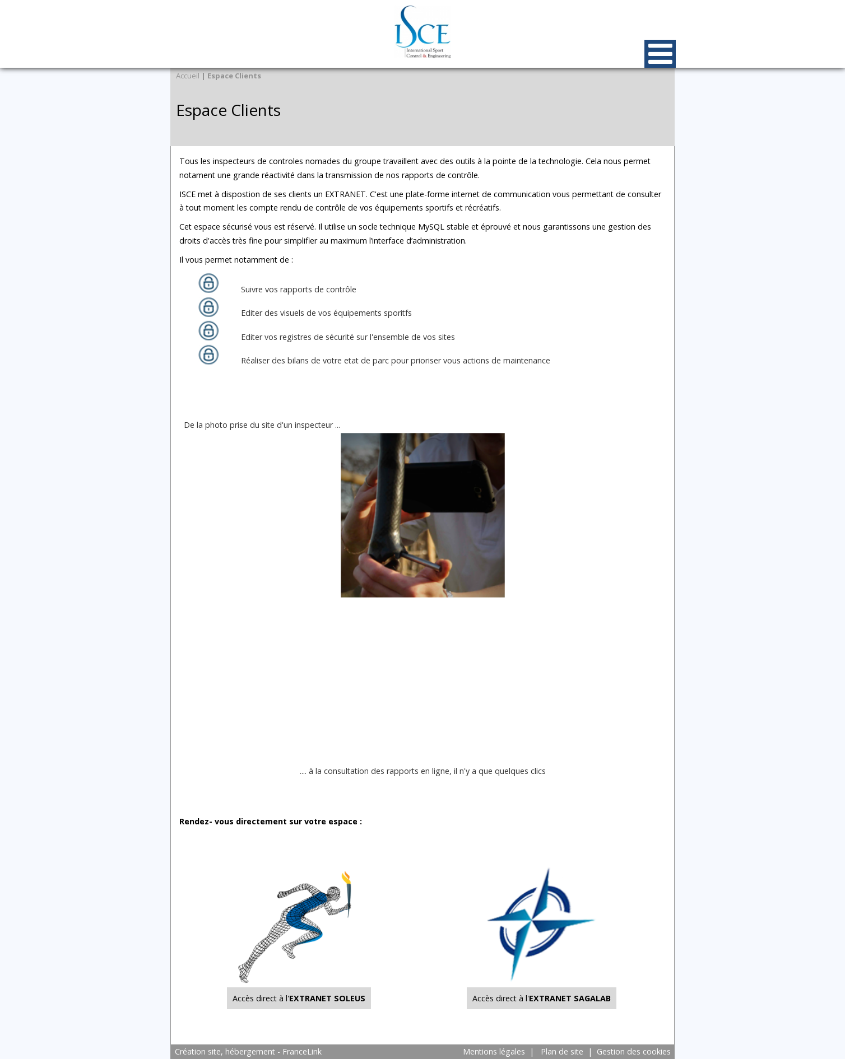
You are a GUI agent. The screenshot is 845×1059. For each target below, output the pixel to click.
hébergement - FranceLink (273, 1051)
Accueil (187, 76)
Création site (198, 1051)
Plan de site (562, 1051)
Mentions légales (494, 1051)
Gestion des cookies (634, 1051)
